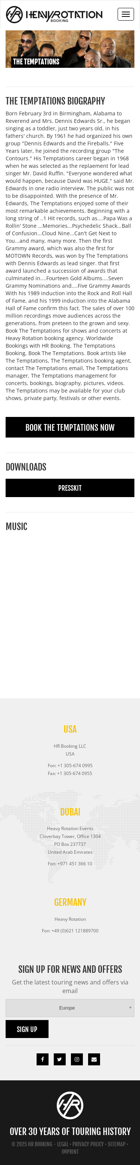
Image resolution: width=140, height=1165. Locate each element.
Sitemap (116, 1144)
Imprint (70, 1152)
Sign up (27, 1029)
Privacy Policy (88, 1144)
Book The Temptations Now (70, 428)
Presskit (70, 488)
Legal (62, 1144)
